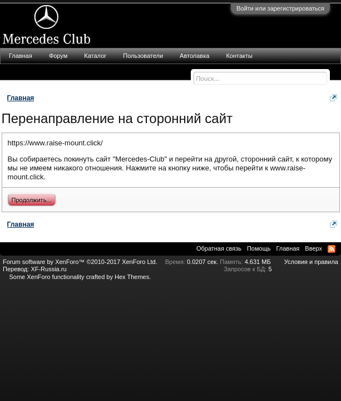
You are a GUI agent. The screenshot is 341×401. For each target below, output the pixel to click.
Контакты (239, 55)
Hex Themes (132, 276)
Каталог (95, 55)
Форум (58, 55)
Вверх (313, 248)
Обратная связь (218, 248)
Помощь (259, 248)
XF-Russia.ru (48, 269)
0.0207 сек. (202, 261)
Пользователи (143, 55)
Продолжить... (32, 200)
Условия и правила (311, 261)
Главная (20, 55)
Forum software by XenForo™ (80, 261)
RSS (331, 249)
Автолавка (194, 55)
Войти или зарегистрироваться (280, 8)
